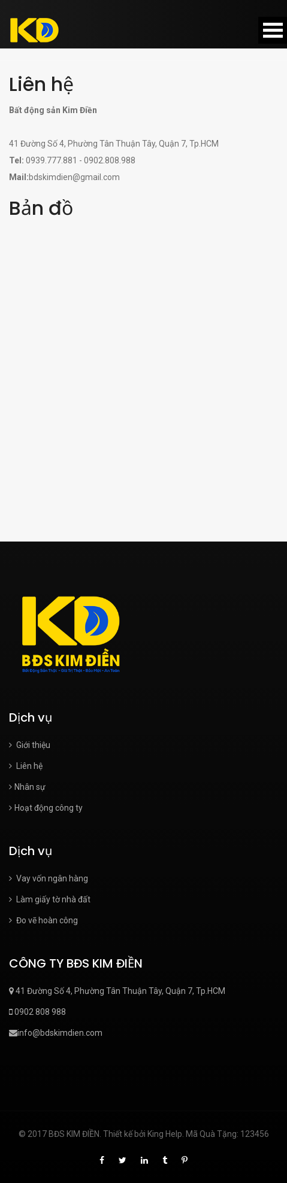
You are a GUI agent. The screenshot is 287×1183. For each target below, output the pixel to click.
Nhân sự (27, 787)
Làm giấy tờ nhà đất (49, 899)
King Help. (165, 1134)
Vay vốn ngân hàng (48, 878)
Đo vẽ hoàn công (43, 920)
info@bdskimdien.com (55, 1033)
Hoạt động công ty (46, 808)
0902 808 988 (37, 1012)
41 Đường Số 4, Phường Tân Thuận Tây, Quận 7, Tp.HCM (117, 991)
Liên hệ (26, 766)
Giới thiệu (29, 745)
